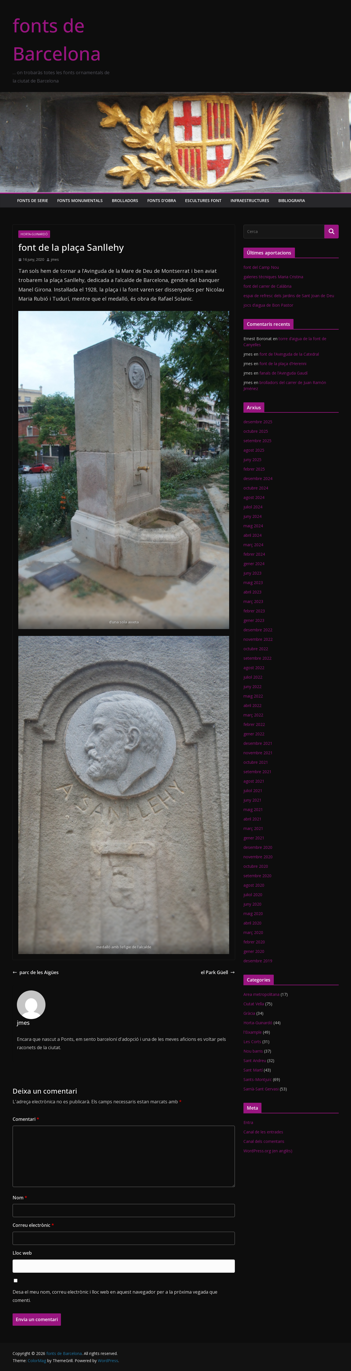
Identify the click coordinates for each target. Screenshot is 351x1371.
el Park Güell (218, 972)
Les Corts (252, 1041)
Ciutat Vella (253, 1003)
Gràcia (249, 1013)
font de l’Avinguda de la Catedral (289, 354)
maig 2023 (253, 582)
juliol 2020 (252, 894)
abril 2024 (252, 535)
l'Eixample (252, 1032)
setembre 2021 (257, 771)
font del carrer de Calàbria (267, 286)
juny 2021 (252, 800)
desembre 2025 (257, 421)
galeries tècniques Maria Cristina (273, 276)
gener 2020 (253, 951)
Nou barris (253, 1051)
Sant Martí (253, 1070)
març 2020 (253, 932)
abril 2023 (252, 592)
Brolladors (125, 200)
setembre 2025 (257, 440)
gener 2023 (253, 620)
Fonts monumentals (80, 200)
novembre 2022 (258, 639)
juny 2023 (252, 573)
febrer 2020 (254, 942)
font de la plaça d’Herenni (282, 363)
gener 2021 (253, 838)
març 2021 (253, 828)
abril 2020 (252, 923)
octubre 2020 (255, 866)
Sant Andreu (254, 1060)
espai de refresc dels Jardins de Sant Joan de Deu (288, 295)
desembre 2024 (257, 478)
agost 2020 (253, 885)
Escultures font (203, 200)
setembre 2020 (257, 875)
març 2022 (253, 715)
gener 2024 (253, 563)
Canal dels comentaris (263, 1141)
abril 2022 (252, 705)
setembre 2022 (257, 658)
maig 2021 (253, 809)
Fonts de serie (32, 200)
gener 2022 (253, 734)
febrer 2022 (254, 724)
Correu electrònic (33, 1225)
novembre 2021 (258, 752)
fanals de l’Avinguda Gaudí (283, 373)
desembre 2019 (257, 960)
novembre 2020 (258, 856)
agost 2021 (253, 781)
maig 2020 (253, 913)
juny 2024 (252, 516)
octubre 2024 (255, 488)
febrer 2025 (254, 469)
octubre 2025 (255, 431)
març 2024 (253, 544)
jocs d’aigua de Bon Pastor (268, 305)
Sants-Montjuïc (257, 1079)
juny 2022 (252, 686)
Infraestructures (250, 200)
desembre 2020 (257, 847)
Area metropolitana (261, 994)
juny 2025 (252, 459)
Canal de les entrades (263, 1132)
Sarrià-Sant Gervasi (261, 1089)
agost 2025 (253, 450)
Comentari (26, 1119)
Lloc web (22, 1253)
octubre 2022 (255, 648)
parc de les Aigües (36, 972)
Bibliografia (291, 200)
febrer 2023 (254, 611)
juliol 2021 (252, 790)
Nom (20, 1197)
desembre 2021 (257, 743)
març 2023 (253, 601)
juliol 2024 (252, 507)
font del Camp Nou (261, 267)
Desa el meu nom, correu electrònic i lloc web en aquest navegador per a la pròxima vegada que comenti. (115, 1296)
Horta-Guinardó (34, 234)
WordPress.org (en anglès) (267, 1150)
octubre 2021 (255, 762)
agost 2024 (253, 497)
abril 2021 (252, 819)
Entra (248, 1122)
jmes (55, 259)
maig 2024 (253, 525)
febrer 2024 (254, 554)
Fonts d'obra (161, 200)
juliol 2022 (252, 677)
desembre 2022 (257, 629)
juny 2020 (252, 904)
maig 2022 (253, 696)
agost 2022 (253, 667)
